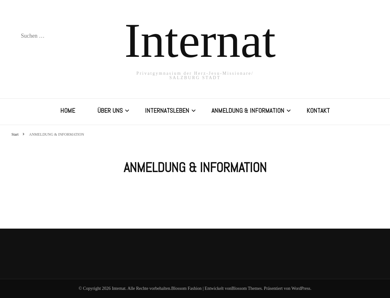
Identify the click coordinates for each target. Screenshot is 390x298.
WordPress (300, 288)
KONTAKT (318, 110)
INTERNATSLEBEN (167, 110)
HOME (67, 110)
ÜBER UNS (110, 110)
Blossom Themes (247, 288)
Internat (200, 41)
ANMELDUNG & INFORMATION (247, 110)
